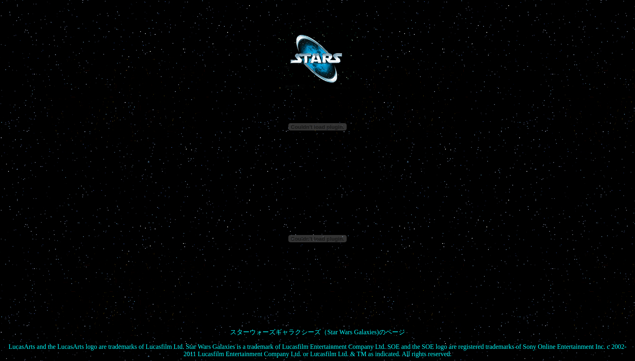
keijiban (317, 350)
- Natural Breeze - (317, 336)
